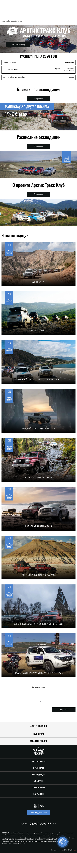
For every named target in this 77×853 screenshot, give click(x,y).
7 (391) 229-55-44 (43, 824)
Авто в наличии (38, 726)
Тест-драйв (38, 733)
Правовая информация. (49, 833)
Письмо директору (38, 813)
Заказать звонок (38, 741)
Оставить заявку (18, 45)
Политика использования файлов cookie (44, 835)
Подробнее (38, 99)
